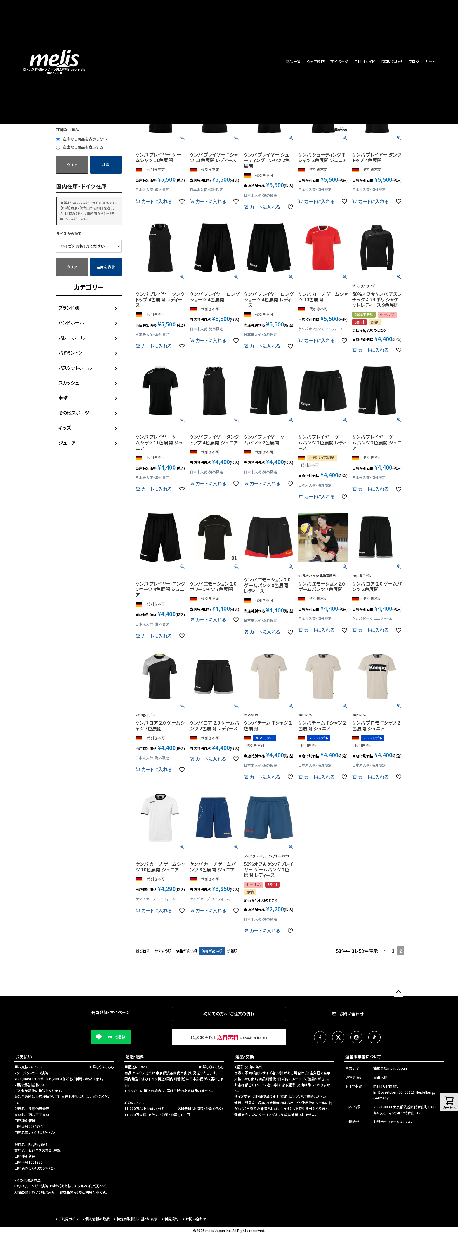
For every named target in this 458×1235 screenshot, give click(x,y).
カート (430, 61)
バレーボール (71, 337)
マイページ (339, 61)
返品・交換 (244, 1056)
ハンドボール (71, 322)
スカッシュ (68, 382)
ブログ (414, 61)
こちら (295, 1096)
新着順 (232, 950)
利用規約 (171, 1218)
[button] (385, 950)
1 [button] (393, 950)
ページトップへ (398, 992)
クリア (72, 164)
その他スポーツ (73, 412)
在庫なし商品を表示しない (81, 139)
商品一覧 (293, 61)
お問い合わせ (392, 61)
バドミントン (70, 352)
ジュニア (67, 442)
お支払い (23, 1056)
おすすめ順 (163, 950)
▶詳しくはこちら (101, 1066)
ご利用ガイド (364, 61)
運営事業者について (363, 1056)
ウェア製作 (316, 61)
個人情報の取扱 (97, 1218)
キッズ (64, 427)
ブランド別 (68, 307)
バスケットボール (75, 367)
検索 (106, 164)
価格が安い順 (186, 950)
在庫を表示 (106, 266)
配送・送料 (135, 1056)
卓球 (63, 397)
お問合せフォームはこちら (392, 1121)
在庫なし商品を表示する (79, 147)
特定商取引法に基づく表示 (137, 1218)
